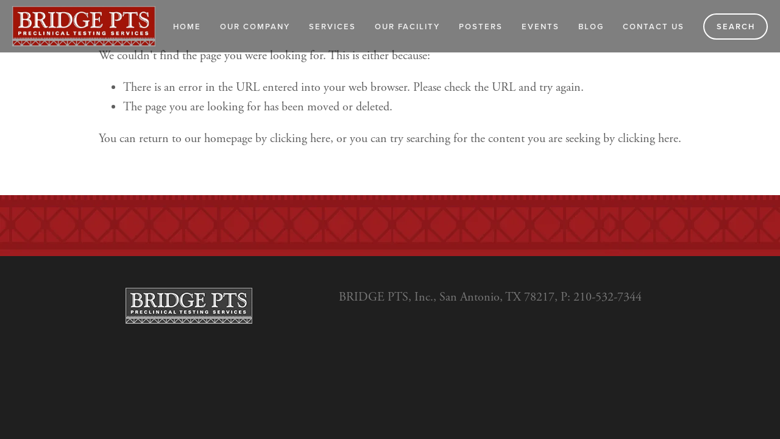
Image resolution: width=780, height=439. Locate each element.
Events (540, 26)
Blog (591, 26)
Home (187, 26)
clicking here (300, 138)
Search (736, 26)
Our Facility (407, 26)
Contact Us (653, 26)
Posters (481, 26)
